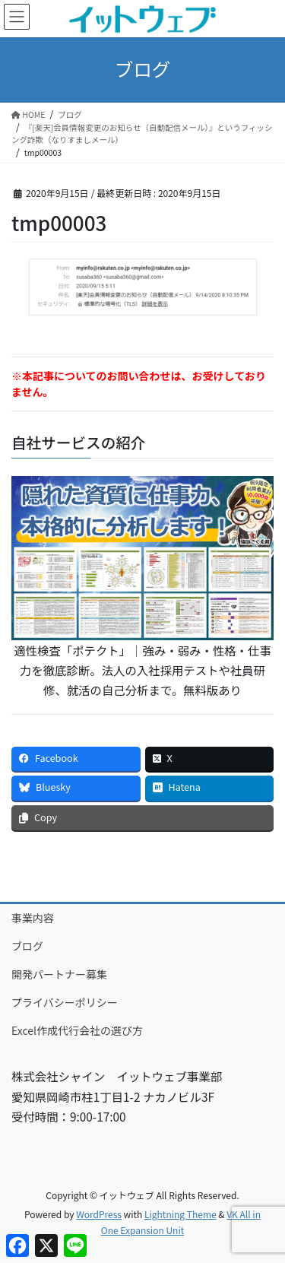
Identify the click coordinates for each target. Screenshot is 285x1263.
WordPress (99, 1213)
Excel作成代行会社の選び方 (77, 1030)
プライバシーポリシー (64, 1002)
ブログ (27, 946)
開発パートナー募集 (59, 974)
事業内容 (32, 917)
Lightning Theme (180, 1213)
